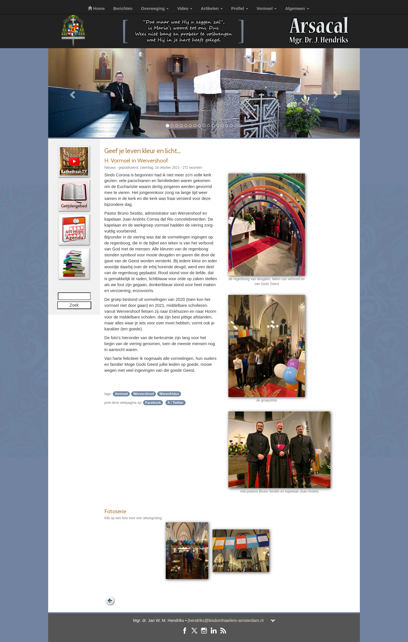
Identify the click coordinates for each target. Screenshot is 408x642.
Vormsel (267, 8)
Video (184, 8)
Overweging (155, 8)
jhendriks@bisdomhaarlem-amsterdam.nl (226, 620)
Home (96, 8)
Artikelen (212, 8)
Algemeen (297, 8)
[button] (71, 93)
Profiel (239, 8)
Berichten (123, 8)
